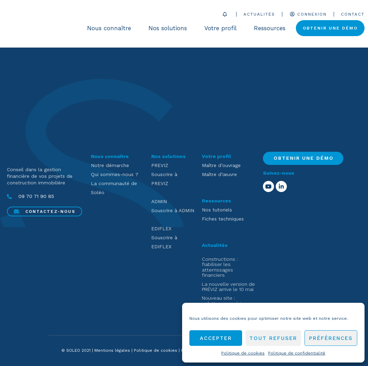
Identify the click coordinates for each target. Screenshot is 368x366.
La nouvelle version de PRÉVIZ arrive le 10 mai (228, 286)
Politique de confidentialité (296, 353)
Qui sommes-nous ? (114, 174)
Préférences (331, 338)
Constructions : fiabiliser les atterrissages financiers (220, 267)
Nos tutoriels (217, 210)
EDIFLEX (161, 228)
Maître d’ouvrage (221, 165)
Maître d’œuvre (219, 174)
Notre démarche (110, 165)
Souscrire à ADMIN (172, 210)
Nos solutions (169, 28)
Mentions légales (112, 350)
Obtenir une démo (330, 28)
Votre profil (222, 28)
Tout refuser (273, 338)
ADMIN (159, 201)
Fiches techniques (223, 219)
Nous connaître (111, 28)
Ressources (271, 28)
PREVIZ (159, 165)
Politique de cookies (243, 353)
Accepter (216, 338)
